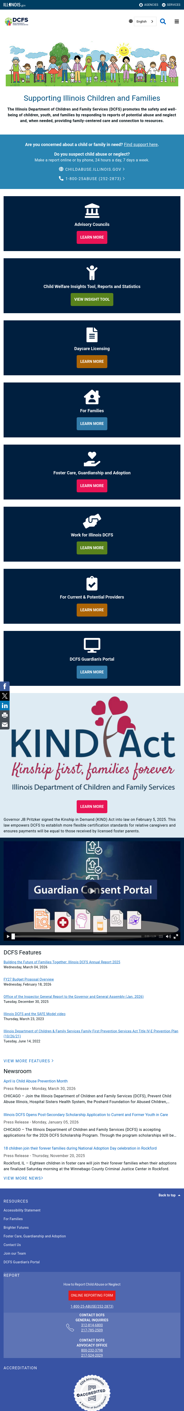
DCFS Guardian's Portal (22, 1262)
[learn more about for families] (92, 423)
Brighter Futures (16, 1227)
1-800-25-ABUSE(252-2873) (92, 1306)
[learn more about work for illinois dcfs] (92, 547)
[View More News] (23, 1178)
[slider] (13, 936)
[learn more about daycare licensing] (92, 361)
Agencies (148, 5)
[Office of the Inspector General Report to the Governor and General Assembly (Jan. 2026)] (92, 996)
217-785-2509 (92, 1330)
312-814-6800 (92, 1325)
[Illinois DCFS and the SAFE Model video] (92, 1014)
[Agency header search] (163, 21)
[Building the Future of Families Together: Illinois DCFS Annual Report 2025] (92, 962)
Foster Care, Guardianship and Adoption (35, 1236)
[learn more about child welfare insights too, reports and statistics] (92, 299)
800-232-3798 (92, 1350)
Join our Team (15, 1253)
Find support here (141, 144)
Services (171, 5)
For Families (13, 1219)
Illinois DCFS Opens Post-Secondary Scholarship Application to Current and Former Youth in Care (86, 1114)
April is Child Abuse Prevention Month (36, 1081)
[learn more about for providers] (92, 610)
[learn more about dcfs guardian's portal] (92, 672)
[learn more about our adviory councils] (92, 237)
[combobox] (145, 21)
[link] (5, 686)
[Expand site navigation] (176, 21)
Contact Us (12, 1245)
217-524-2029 (92, 1355)
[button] (92, 169)
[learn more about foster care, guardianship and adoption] (92, 485)
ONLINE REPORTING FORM (92, 1295)
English (142, 21)
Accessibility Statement (22, 1210)
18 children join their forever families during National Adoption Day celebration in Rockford (80, 1148)
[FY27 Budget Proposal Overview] (92, 979)
